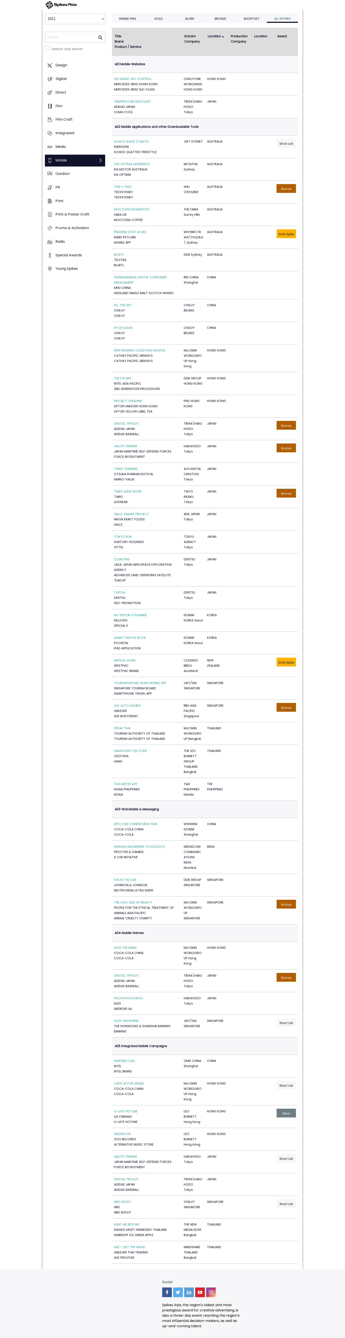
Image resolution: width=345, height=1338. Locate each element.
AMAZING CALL (124, 1061)
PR (57, 187)
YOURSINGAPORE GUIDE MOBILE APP (140, 683)
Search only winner (67, 49)
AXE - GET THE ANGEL (129, 1247)
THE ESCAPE (122, 378)
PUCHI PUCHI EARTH (128, 998)
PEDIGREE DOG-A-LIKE (130, 232)
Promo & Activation (72, 228)
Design (61, 65)
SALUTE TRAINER (125, 446)
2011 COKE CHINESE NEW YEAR (135, 824)
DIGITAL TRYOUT (126, 423)
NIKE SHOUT (122, 1202)
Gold (158, 18)
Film (58, 106)
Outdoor (62, 173)
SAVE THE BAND (125, 947)
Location (214, 36)
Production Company (239, 39)
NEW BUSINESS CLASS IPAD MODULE (139, 350)
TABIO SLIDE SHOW (128, 491)
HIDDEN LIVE (122, 1134)
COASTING (122, 559)
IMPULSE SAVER (125, 660)
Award (282, 36)
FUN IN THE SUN (125, 880)
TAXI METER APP (125, 784)
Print (59, 200)
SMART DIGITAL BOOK (130, 638)
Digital (61, 78)
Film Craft (64, 119)
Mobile (61, 160)
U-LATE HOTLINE (126, 1111)
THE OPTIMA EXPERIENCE (132, 164)
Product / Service (128, 47)
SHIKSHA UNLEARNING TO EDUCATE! (139, 846)
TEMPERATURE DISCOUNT (132, 101)
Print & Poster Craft (72, 214)
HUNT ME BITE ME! (127, 1224)
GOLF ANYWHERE (126, 1021)
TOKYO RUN (123, 536)
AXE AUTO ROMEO (127, 705)
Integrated (64, 133)
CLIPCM (119, 592)
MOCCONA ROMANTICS (131, 209)
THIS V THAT (123, 187)
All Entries (282, 18)
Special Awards (68, 255)
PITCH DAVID (123, 328)
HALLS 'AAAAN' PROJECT (131, 514)
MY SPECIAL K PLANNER (130, 615)
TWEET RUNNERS (126, 469)
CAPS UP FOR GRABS (129, 1083)
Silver (189, 18)
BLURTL (119, 254)
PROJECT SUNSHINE (128, 401)
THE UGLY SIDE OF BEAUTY (133, 902)
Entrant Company (192, 39)
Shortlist (251, 18)
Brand (119, 41)
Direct (60, 92)
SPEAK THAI (122, 728)
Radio (60, 241)
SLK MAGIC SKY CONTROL (133, 79)
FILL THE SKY (123, 305)
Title (118, 36)
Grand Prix (127, 18)
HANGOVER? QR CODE (130, 751)
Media (60, 146)
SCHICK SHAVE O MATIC (131, 141)
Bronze (220, 18)
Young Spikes (66, 268)
